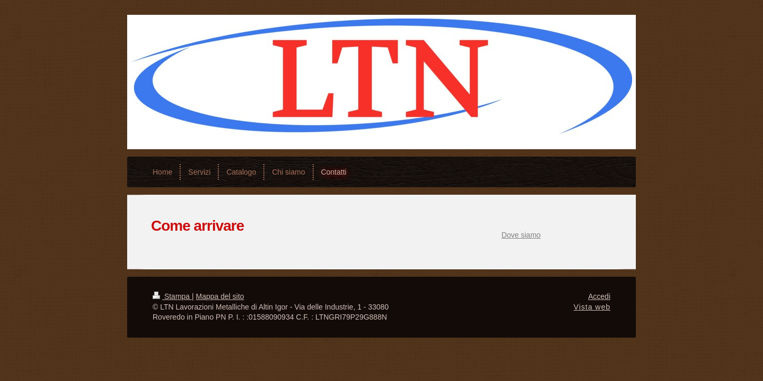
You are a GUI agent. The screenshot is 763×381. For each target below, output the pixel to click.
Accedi (599, 296)
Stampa (172, 296)
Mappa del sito (220, 296)
